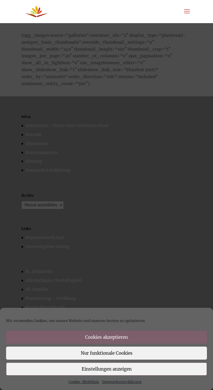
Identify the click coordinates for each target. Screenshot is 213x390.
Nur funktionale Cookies (107, 353)
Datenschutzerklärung (122, 382)
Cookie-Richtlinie (84, 382)
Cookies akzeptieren (106, 337)
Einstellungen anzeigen (107, 369)
